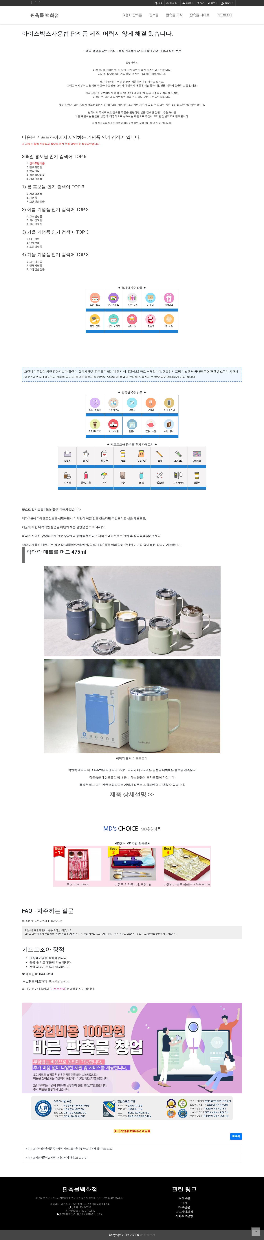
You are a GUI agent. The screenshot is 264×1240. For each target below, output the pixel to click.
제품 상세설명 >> (132, 794)
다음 (40, 988)
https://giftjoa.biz (59, 981)
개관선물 (184, 1198)
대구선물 (184, 1207)
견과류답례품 (37, 163)
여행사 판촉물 (132, 15)
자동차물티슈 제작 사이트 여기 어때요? (57, 1157)
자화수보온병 (184, 1216)
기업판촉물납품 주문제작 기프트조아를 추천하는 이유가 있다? (69, 1148)
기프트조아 (224, 15)
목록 (236, 1136)
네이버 (30, 988)
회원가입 (227, 3)
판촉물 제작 (174, 15)
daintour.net (147, 1235)
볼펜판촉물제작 (86, 377)
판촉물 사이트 (199, 15)
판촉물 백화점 (44, 15)
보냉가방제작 (184, 1211)
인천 (184, 1203)
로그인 (212, 3)
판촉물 (154, 15)
